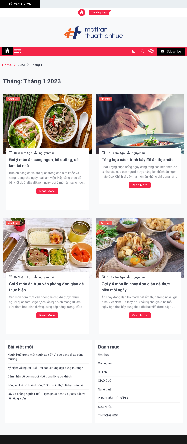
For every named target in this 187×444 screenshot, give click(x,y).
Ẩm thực (13, 98)
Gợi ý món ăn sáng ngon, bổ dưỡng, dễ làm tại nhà (44, 162)
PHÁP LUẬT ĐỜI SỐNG (113, 398)
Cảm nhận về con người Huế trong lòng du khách (40, 376)
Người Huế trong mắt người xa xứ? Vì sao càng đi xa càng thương (45, 357)
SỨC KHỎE (105, 407)
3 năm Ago (25, 153)
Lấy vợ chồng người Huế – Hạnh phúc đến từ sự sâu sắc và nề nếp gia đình (46, 396)
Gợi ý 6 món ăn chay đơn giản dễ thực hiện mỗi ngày (136, 287)
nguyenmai (46, 153)
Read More (47, 191)
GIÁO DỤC (104, 380)
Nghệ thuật (105, 389)
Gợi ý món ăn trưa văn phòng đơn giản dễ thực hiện (46, 287)
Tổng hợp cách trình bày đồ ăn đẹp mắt (137, 159)
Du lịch (102, 372)
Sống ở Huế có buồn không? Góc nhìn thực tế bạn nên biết (46, 385)
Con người (105, 363)
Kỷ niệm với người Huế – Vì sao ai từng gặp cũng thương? (45, 368)
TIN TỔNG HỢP (108, 415)
